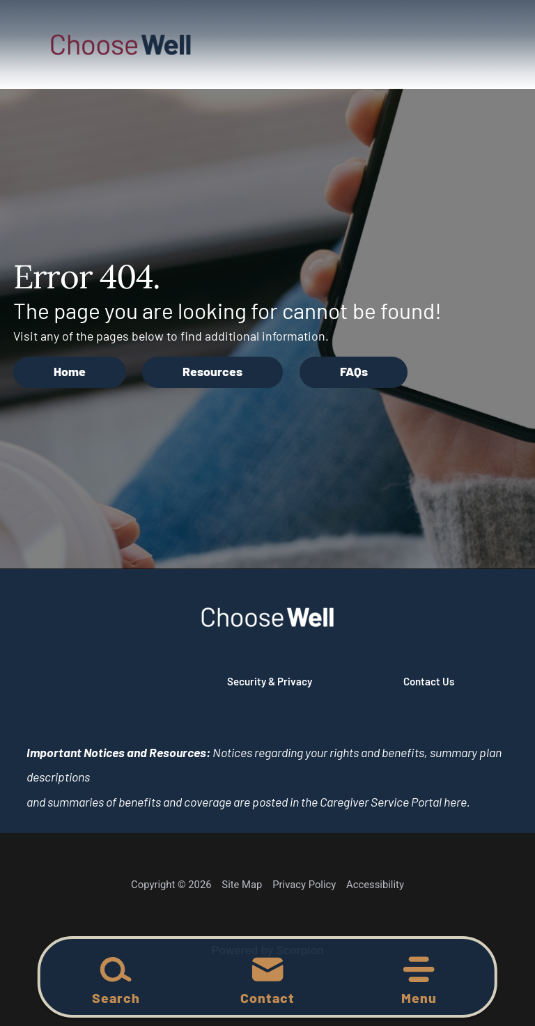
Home (70, 371)
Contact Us (428, 681)
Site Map (242, 884)
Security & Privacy (269, 681)
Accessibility (375, 884)
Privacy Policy (304, 884)
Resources (212, 371)
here (455, 801)
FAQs (354, 371)
